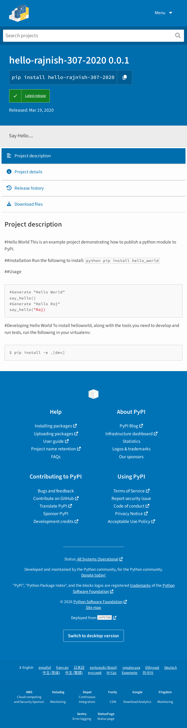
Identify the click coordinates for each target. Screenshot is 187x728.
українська (131, 667)
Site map (93, 607)
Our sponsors (131, 456)
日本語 (79, 667)
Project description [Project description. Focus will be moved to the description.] (28, 155)
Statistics (131, 441)
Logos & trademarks (131, 449)
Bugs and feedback (56, 491)
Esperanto (129, 672)
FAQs (55, 456)
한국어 (148, 672)
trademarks (140, 585)
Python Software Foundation (97, 602)
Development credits (53, 521)
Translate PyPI (53, 506)
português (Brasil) (103, 667)
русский (95, 672)
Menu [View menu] (164, 12)
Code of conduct (129, 506)
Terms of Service (129, 491)
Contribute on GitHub (53, 498)
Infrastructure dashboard (129, 433)
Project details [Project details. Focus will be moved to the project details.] (24, 171)
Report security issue (131, 498)
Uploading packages (53, 433)
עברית (112, 672)
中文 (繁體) (74, 672)
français (62, 667)
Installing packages (53, 426)
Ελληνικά (152, 667)
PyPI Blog (129, 426)
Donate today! (93, 575)
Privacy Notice (129, 513)
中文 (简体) (51, 672)
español (45, 667)
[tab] (93, 156)
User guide (53, 441)
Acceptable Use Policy (129, 521)
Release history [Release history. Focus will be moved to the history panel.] (25, 188)
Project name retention (53, 449)
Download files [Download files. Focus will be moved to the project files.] (24, 204)
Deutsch (170, 667)
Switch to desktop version (93, 635)
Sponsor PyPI (55, 513)
